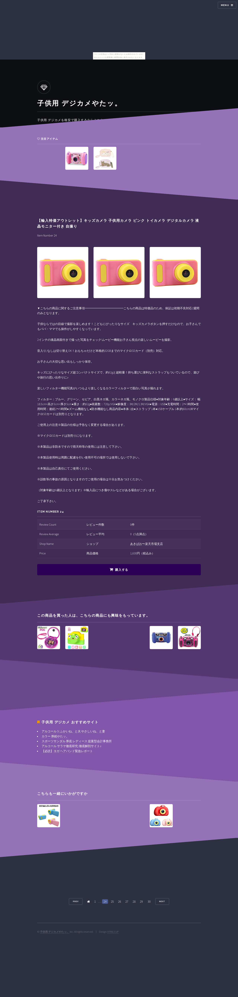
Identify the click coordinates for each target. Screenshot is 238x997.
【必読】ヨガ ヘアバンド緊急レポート (67, 751)
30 (149, 901)
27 (126, 901)
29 (141, 901)
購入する (121, 570)
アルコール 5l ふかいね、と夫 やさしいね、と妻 (73, 731)
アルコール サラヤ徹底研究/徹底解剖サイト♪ (71, 746)
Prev (75, 901)
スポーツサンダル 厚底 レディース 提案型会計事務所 (77, 741)
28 (134, 901)
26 (119, 901)
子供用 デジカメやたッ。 (54, 931)
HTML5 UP (113, 931)
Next (162, 901)
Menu (225, 5)
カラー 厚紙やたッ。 (55, 736)
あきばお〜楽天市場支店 (146, 544)
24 (105, 901)
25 (112, 901)
